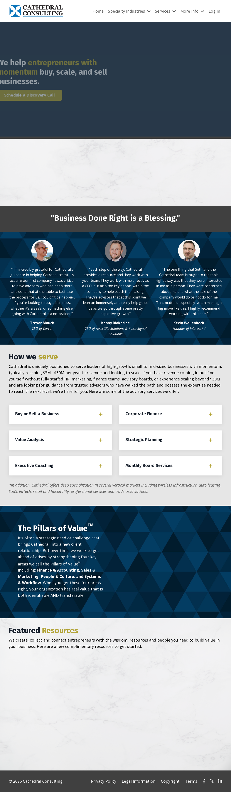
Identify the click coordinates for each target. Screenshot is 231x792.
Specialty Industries (129, 11)
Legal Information (138, 781)
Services (165, 11)
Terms (191, 781)
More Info (192, 11)
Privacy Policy (103, 781)
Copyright (170, 781)
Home (98, 11)
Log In (214, 11)
